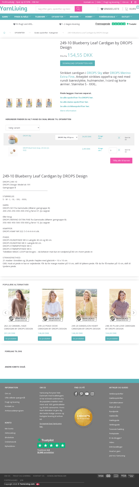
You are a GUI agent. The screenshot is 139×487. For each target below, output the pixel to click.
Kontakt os (89, 2)
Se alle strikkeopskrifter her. (75, 106)
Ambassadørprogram (14, 410)
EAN (99, 2)
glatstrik (51, 260)
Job (21, 480)
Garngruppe (8, 187)
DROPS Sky (94, 73)
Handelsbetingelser (56, 476)
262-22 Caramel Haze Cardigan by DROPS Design (18, 327)
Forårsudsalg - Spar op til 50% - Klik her (20, 2)
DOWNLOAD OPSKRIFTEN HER (77, 63)
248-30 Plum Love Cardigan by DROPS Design (120, 327)
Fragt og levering (111, 2)
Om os (125, 2)
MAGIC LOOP (18, 251)
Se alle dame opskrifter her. (74, 102)
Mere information (68, 110)
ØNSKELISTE (110, 8)
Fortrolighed (11, 480)
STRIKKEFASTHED (11, 257)
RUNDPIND (15, 243)
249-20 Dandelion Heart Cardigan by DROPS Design (86, 327)
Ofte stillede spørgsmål (15, 397)
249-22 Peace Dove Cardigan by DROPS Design (52, 327)
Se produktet (10, 338)
